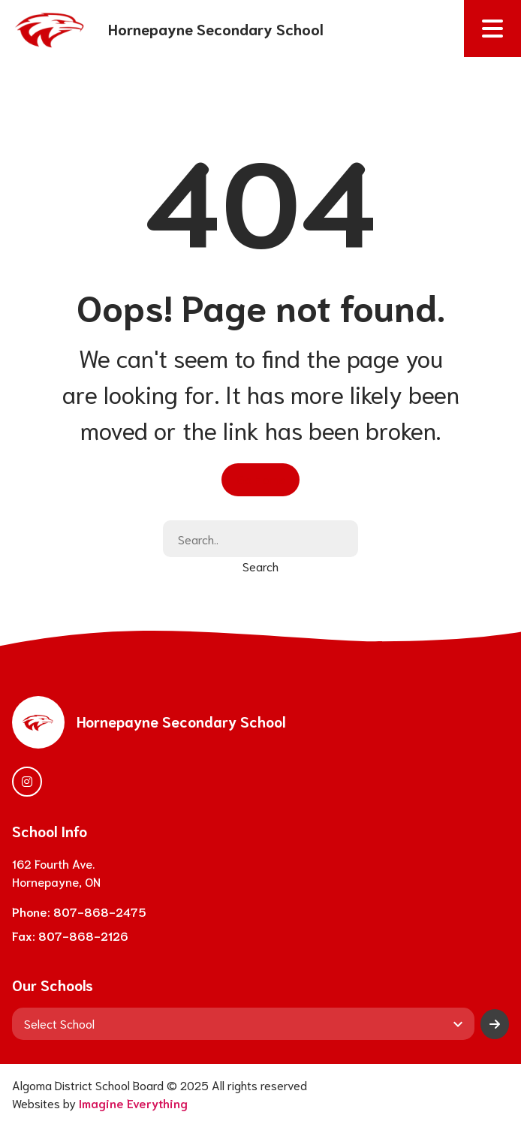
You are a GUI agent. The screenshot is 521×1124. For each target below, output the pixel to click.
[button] (492, 28)
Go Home (260, 479)
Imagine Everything (133, 1102)
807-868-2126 (83, 935)
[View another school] (243, 1023)
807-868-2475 (99, 911)
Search (260, 566)
